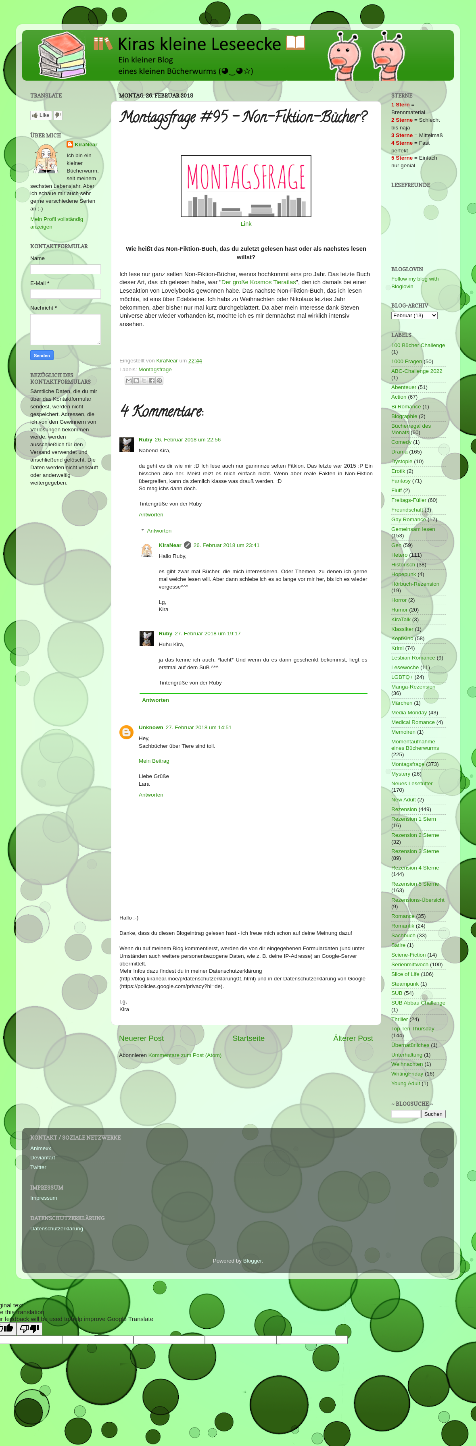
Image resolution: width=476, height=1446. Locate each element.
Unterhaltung (406, 1055)
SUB (397, 993)
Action (399, 397)
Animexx (40, 1148)
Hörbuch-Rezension (415, 584)
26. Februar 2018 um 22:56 (188, 440)
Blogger (252, 1261)
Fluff (396, 490)
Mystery (400, 774)
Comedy (401, 442)
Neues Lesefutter (412, 783)
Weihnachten (407, 1064)
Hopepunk (403, 574)
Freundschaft (407, 510)
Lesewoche (405, 667)
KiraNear (170, 545)
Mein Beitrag (154, 761)
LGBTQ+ (402, 677)
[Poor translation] (29, 1329)
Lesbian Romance (413, 658)
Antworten (151, 515)
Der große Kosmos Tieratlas (258, 282)
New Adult (403, 800)
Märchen (402, 703)
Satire (398, 945)
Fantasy (401, 481)
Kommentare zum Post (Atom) (185, 1055)
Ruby (145, 440)
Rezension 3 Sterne (415, 851)
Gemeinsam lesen (413, 529)
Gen (396, 545)
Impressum (43, 1198)
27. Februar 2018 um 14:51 (199, 727)
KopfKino (402, 638)
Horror (399, 600)
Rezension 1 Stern (413, 819)
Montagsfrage (155, 369)
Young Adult (405, 1083)
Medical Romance (413, 722)
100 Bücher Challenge (418, 345)
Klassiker (402, 629)
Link (245, 224)
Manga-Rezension (413, 687)
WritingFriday (407, 1074)
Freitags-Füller (408, 500)
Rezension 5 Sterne (415, 884)
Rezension (404, 809)
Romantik (402, 926)
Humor (399, 610)
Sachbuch (403, 935)
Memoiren (403, 732)
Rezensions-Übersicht (418, 900)
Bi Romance (406, 407)
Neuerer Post (141, 1038)
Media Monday (409, 712)
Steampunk (405, 984)
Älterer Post (353, 1038)
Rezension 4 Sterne (415, 868)
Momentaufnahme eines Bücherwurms (415, 745)
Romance (403, 916)
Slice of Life (405, 974)
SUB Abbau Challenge (418, 1003)
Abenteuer (403, 387)
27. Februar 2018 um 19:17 (208, 633)
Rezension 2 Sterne (415, 835)
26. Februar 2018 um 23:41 (227, 545)
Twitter (38, 1167)
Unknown (151, 727)
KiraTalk (401, 619)
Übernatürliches (410, 1045)
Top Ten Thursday (412, 1029)
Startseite (248, 1038)
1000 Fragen (406, 361)
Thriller (399, 1019)
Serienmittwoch (409, 964)
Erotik (398, 471)
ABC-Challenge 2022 (417, 371)
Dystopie (402, 461)
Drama (399, 452)
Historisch (403, 565)
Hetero (399, 555)
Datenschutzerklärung (56, 1228)
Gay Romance (408, 519)
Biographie (404, 416)
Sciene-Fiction (408, 955)
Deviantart (42, 1158)
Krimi (397, 648)
